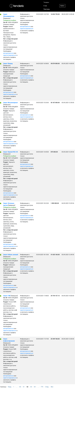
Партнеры (46, 9)
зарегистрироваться (9, 55)
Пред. (10, 387)
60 (20, 387)
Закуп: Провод (8, 63)
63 (31, 387)
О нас (45, 6)
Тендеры (46, 2)
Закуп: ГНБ (6, 296)
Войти (62, 6)
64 (35, 387)
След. (47, 387)
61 (24, 387)
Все (52, 387)
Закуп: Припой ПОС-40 (10, 152)
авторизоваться (8, 53)
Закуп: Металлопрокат (10, 102)
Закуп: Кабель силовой (10, 254)
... (16, 387)
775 (42, 387)
